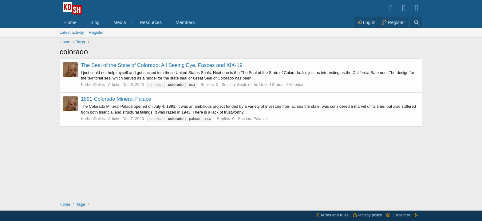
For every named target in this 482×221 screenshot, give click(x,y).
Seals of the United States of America (270, 84)
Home (70, 22)
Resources (151, 22)
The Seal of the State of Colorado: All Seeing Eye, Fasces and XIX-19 (161, 65)
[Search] (416, 22)
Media (119, 22)
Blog (95, 22)
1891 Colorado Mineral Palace (116, 99)
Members (185, 22)
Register (96, 32)
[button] (81, 22)
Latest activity (72, 32)
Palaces (260, 118)
